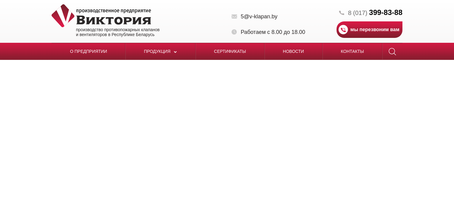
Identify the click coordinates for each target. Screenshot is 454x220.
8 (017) (375, 12)
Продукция (160, 51)
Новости (293, 51)
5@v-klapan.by (259, 16)
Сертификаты (230, 51)
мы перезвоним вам (374, 29)
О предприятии (88, 51)
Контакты (352, 51)
